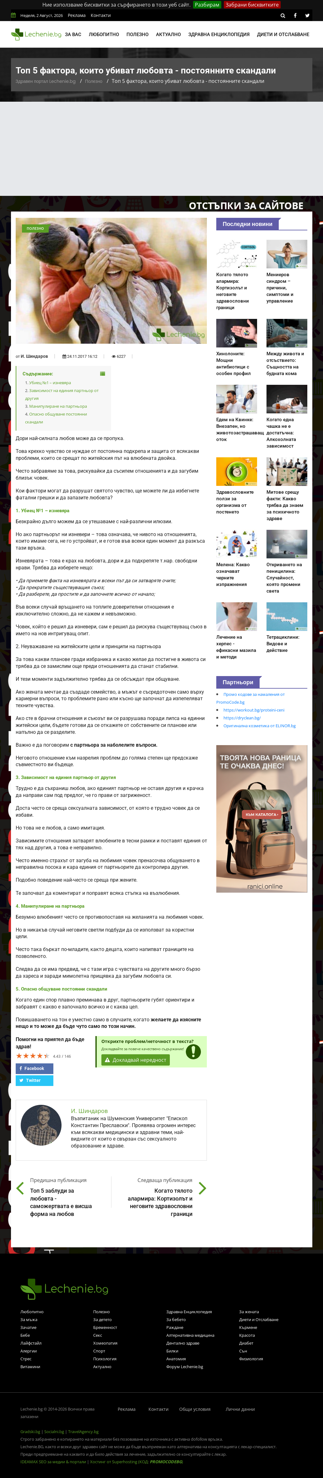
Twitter (29, 1080)
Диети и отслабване (283, 34)
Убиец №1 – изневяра (50, 382)
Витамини (30, 1366)
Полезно (137, 34)
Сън (243, 1351)
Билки (172, 1351)
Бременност (105, 1327)
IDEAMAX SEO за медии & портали (53, 1462)
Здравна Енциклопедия (189, 1311)
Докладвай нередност (135, 1059)
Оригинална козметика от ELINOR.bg (259, 725)
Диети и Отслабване (258, 1319)
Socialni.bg (54, 1431)
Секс (97, 1335)
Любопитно (104, 34)
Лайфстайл (30, 1343)
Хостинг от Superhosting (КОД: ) (136, 1462)
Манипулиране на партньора (58, 406)
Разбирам (207, 4)
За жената (249, 1311)
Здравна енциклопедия (219, 34)
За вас (73, 34)
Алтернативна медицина (190, 1335)
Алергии (28, 1351)
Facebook (31, 1068)
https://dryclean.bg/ (242, 718)
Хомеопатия (105, 1343)
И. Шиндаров (34, 356)
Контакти (101, 15)
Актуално (168, 34)
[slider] (33, 1055)
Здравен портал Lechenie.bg (46, 81)
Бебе (25, 1335)
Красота (247, 1335)
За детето (102, 1319)
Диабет (246, 1343)
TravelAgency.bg (83, 1431)
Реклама (77, 15)
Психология (104, 1359)
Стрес (25, 1359)
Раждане (174, 1327)
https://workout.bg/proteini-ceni (253, 710)
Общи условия (195, 1409)
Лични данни (240, 1409)
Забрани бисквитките (252, 4)
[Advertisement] (161, 149)
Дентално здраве (182, 1343)
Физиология (251, 1359)
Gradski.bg (30, 1431)
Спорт (99, 1351)
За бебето (176, 1319)
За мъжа (28, 1319)
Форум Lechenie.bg (184, 1366)
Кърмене (248, 1327)
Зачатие (28, 1327)
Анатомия (176, 1359)
